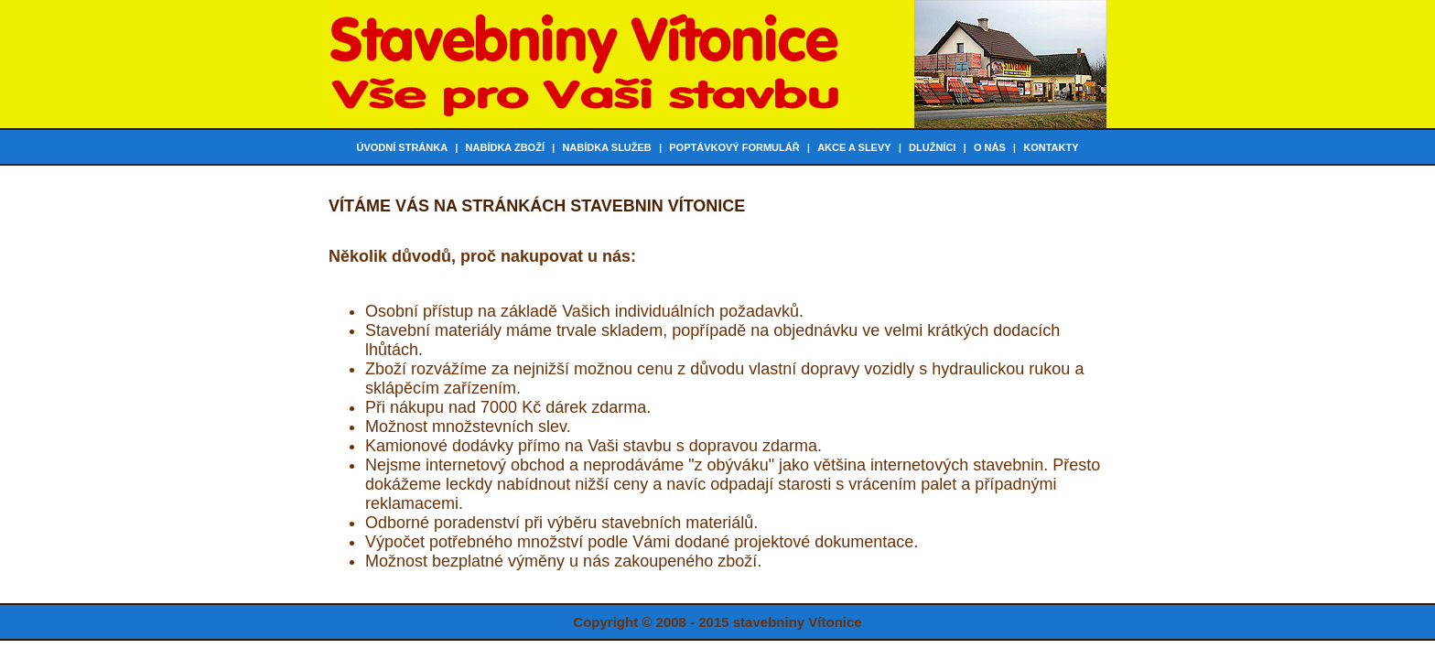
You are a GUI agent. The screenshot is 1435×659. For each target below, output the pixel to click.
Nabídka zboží (505, 147)
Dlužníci (932, 147)
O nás (990, 147)
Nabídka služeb (606, 147)
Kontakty (1050, 147)
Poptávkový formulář (734, 147)
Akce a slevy (853, 147)
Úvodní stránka (402, 147)
